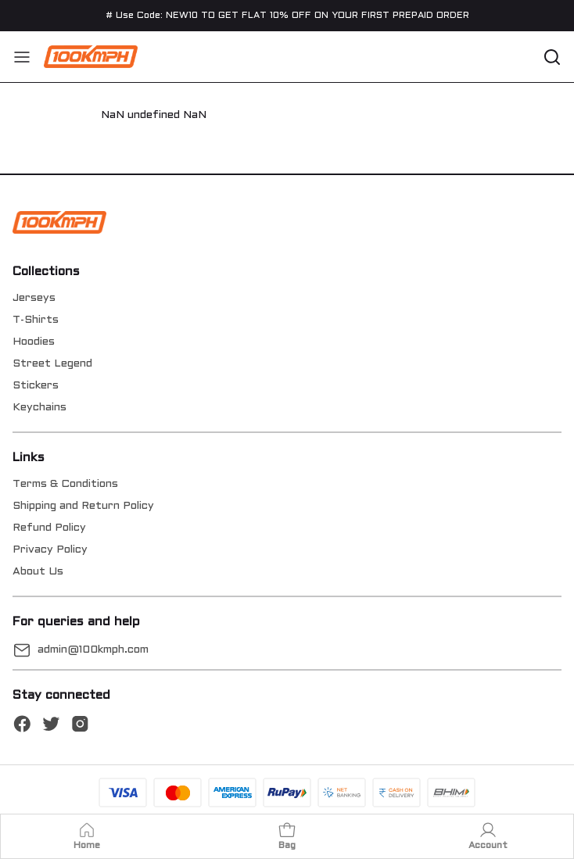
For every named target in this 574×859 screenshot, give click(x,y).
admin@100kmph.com (93, 650)
